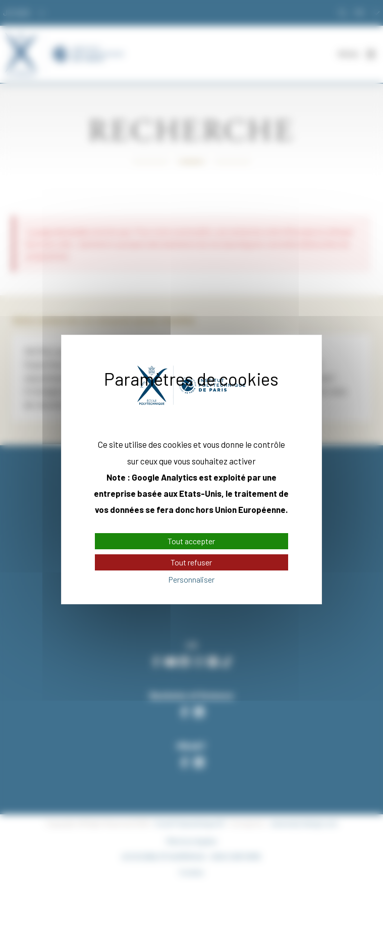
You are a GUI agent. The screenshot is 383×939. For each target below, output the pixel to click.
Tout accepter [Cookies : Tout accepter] (191, 541)
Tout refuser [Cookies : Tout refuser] (191, 562)
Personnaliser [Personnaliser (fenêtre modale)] (191, 580)
